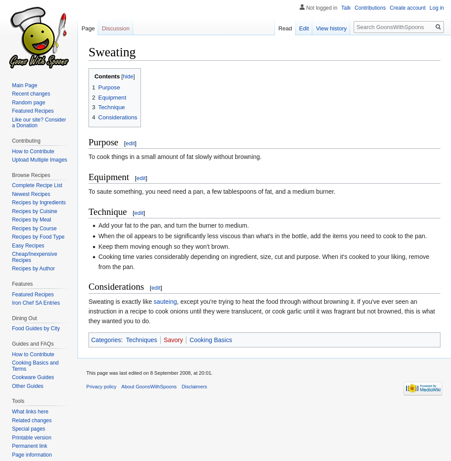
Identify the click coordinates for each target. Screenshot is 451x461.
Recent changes (31, 94)
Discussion (115, 28)
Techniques (141, 339)
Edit (304, 28)
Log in (436, 8)
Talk (346, 8)
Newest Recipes (31, 194)
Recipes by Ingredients (39, 202)
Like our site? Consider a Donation (39, 123)
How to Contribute (33, 151)
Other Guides (27, 386)
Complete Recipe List (37, 185)
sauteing (165, 301)
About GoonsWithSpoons (149, 386)
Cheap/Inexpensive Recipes (34, 257)
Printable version (31, 438)
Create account (407, 8)
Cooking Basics (210, 339)
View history (331, 28)
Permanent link (29, 446)
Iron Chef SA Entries (36, 303)
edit (130, 143)
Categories (106, 339)
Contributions (370, 8)
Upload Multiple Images (39, 160)
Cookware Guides (33, 377)
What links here (30, 412)
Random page (28, 103)
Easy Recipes (28, 246)
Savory (173, 339)
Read (285, 28)
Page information (32, 455)
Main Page (24, 85)
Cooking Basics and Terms (35, 366)
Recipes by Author (33, 269)
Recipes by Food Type (38, 237)
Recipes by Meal (31, 220)
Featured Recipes (33, 111)
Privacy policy (101, 386)
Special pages (28, 429)
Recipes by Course (34, 228)
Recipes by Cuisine (34, 211)
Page (88, 28)
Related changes (32, 420)
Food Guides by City (36, 328)
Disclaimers (194, 386)
